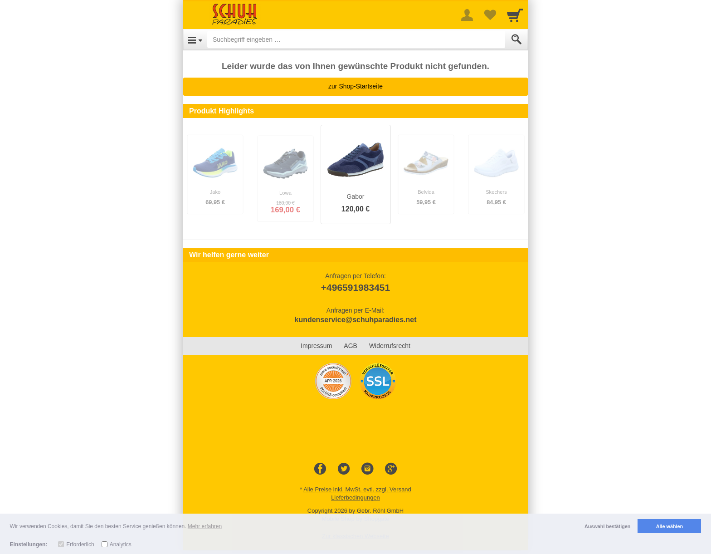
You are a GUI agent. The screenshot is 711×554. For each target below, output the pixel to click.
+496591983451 (355, 287)
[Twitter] (344, 469)
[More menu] (467, 15)
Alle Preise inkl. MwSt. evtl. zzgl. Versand (357, 489)
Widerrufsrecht (389, 345)
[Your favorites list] (489, 15)
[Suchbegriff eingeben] (356, 39)
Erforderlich (80, 544)
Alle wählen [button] (669, 526)
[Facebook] (320, 469)
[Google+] (391, 469)
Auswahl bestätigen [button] (607, 526)
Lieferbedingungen (355, 497)
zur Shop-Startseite (355, 86)
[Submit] (516, 39)
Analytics (120, 544)
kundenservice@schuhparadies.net (355, 320)
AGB (350, 345)
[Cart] (515, 15)
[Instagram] (367, 469)
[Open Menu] (195, 39)
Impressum (316, 345)
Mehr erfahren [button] (205, 526)
